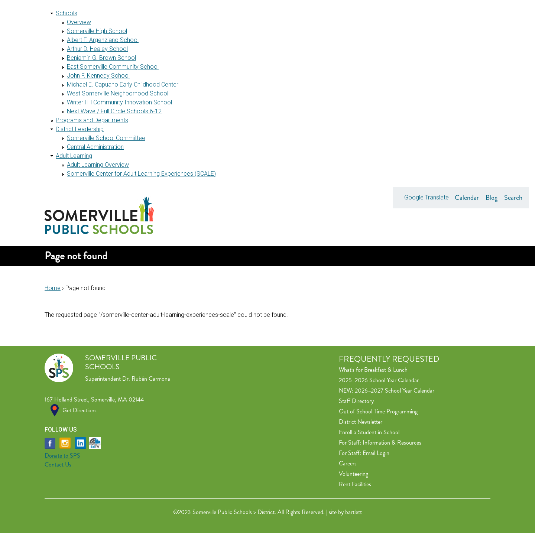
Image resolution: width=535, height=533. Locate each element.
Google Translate (426, 197)
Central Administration (95, 146)
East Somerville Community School (113, 66)
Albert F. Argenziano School (103, 39)
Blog (491, 197)
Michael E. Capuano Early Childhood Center (122, 84)
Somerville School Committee (106, 138)
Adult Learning (74, 155)
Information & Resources (392, 442)
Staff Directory (356, 401)
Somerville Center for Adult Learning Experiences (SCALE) (141, 173)
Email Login (376, 453)
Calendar (467, 197)
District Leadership (80, 129)
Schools (66, 13)
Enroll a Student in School (369, 432)
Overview (79, 22)
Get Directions (79, 410)
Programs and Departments (92, 120)
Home (53, 288)
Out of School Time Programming (378, 411)
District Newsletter (360, 421)
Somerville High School (97, 31)
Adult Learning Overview (98, 164)
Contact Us (58, 464)
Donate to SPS (62, 455)
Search (513, 197)
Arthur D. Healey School (97, 48)
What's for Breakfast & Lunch (373, 369)
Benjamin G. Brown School (101, 57)
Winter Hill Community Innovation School (119, 102)
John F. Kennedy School (98, 75)
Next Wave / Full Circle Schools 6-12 (114, 111)
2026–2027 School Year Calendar (394, 390)
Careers (348, 463)
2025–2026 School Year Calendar (379, 380)
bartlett (353, 512)
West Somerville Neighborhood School (117, 93)
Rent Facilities (355, 484)
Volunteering (353, 473)
